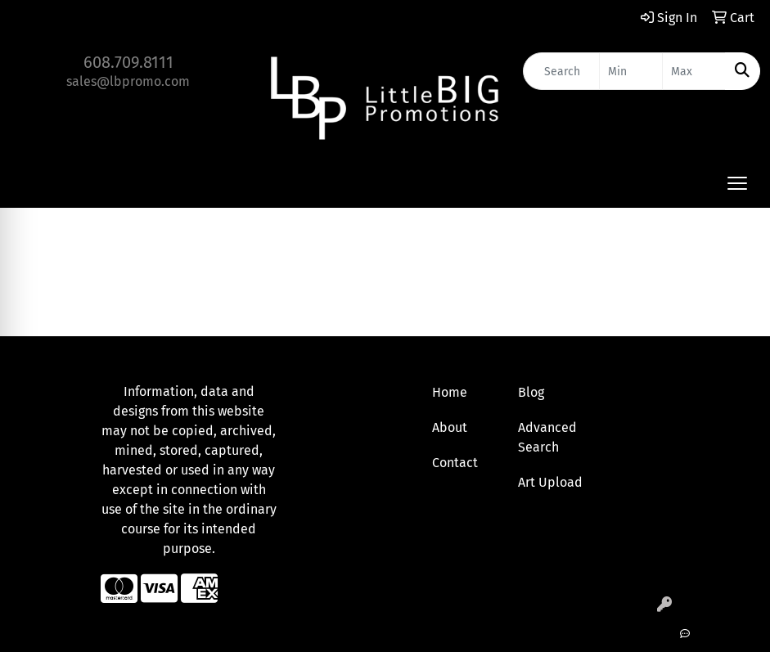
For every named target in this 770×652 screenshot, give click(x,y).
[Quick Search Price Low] (631, 71)
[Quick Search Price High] (694, 71)
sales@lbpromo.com (128, 81)
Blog (531, 392)
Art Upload (550, 482)
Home (449, 392)
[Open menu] (737, 183)
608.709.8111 (128, 62)
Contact (455, 462)
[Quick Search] (561, 71)
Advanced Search (547, 437)
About (449, 427)
